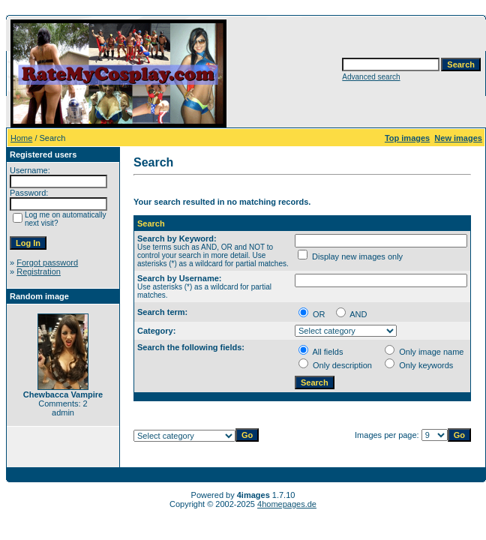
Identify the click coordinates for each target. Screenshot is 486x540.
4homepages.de (286, 504)
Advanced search (371, 77)
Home (21, 138)
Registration (38, 271)
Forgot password (47, 262)
